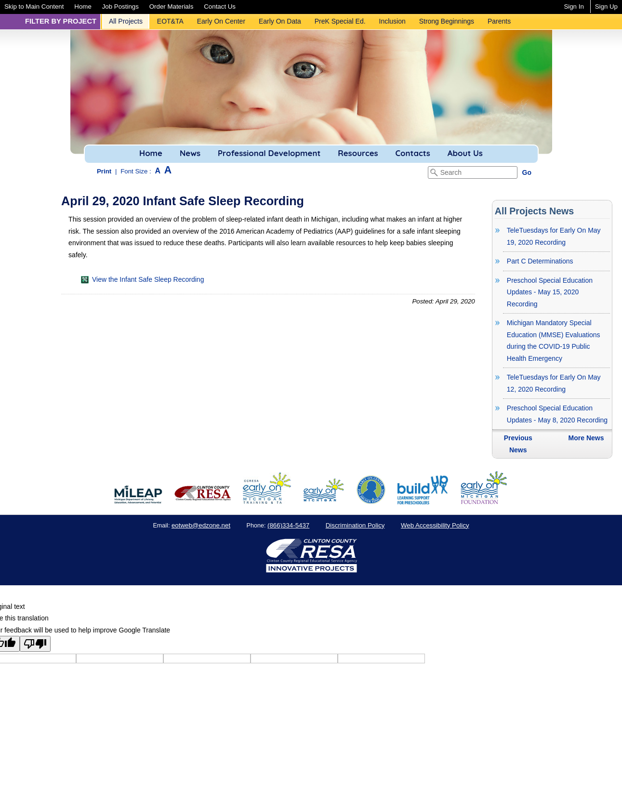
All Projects (126, 21)
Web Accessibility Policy (435, 525)
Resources (358, 153)
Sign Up (606, 6)
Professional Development (269, 153)
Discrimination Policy (355, 525)
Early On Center (221, 21)
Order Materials (171, 6)
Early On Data (280, 21)
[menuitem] (34, 6)
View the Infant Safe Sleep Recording (142, 280)
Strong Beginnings (446, 21)
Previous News (518, 444)
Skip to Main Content (34, 6)
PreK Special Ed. (340, 21)
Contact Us (220, 6)
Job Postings (120, 6)
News (190, 153)
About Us (465, 153)
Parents (499, 21)
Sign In (573, 6)
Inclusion (392, 21)
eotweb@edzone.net (201, 525)
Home (82, 6)
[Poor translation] (35, 644)
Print (104, 171)
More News (586, 438)
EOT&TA (170, 21)
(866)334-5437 (288, 525)
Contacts (413, 153)
